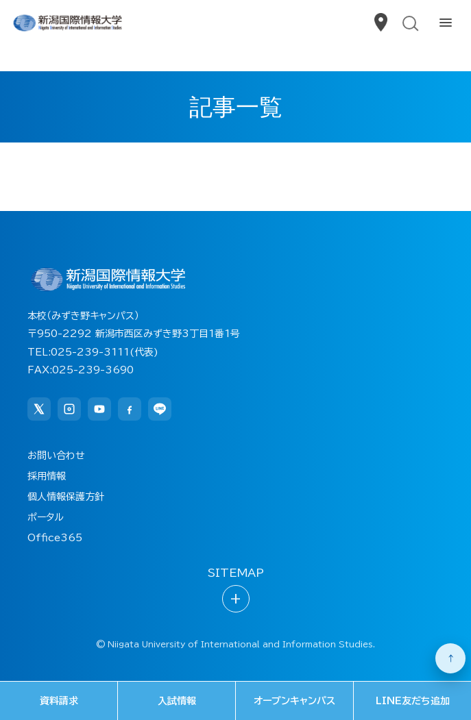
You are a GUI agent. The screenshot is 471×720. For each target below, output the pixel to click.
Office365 (54, 538)
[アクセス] (379, 24)
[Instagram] (69, 409)
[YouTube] (99, 409)
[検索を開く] (409, 24)
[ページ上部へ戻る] (450, 658)
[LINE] (159, 409)
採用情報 (46, 476)
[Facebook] (129, 409)
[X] (39, 409)
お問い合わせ (56, 455)
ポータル (45, 517)
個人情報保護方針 (65, 496)
